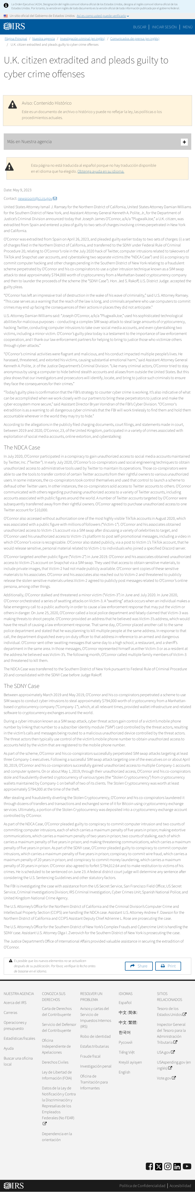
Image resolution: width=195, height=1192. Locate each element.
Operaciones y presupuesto (15, 1025)
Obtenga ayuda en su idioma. (101, 171)
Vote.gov (166, 1078)
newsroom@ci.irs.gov (37, 198)
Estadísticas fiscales (19, 1038)
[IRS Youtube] (187, 1167)
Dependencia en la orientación (57, 1137)
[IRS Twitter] (158, 1168)
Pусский (125, 1042)
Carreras (10, 1012)
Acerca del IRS (15, 1002)
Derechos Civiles (55, 1062)
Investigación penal (96, 1066)
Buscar (139, 27)
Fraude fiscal (90, 1056)
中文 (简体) (128, 1012)
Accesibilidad (180, 1185)
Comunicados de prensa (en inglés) (134, 38)
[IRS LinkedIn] (177, 1168)
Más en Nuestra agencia (97, 142)
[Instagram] (167, 1167)
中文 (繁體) (128, 1022)
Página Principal (16, 38)
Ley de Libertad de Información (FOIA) (57, 1075)
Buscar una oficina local (18, 1061)
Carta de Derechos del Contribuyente (57, 1011)
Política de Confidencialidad (142, 1185)
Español (125, 1002)
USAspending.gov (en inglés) (174, 1065)
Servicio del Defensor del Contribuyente (59, 1027)
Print (172, 966)
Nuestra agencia (43, 38)
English (124, 1072)
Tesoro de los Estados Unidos (171, 1011)
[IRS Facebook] (149, 1167)
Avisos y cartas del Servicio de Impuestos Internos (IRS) (95, 1017)
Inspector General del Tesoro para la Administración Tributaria (171, 1033)
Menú (188, 27)
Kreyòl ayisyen (130, 1062)
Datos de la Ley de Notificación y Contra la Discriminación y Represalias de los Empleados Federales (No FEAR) (59, 1106)
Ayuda (9, 1048)
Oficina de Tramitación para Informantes (94, 1082)
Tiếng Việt (127, 1052)
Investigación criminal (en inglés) (82, 38)
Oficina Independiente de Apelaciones (56, 1046)
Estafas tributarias (94, 1046)
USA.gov (166, 1052)
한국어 (125, 1032)
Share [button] (142, 966)
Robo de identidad (95, 1036)
